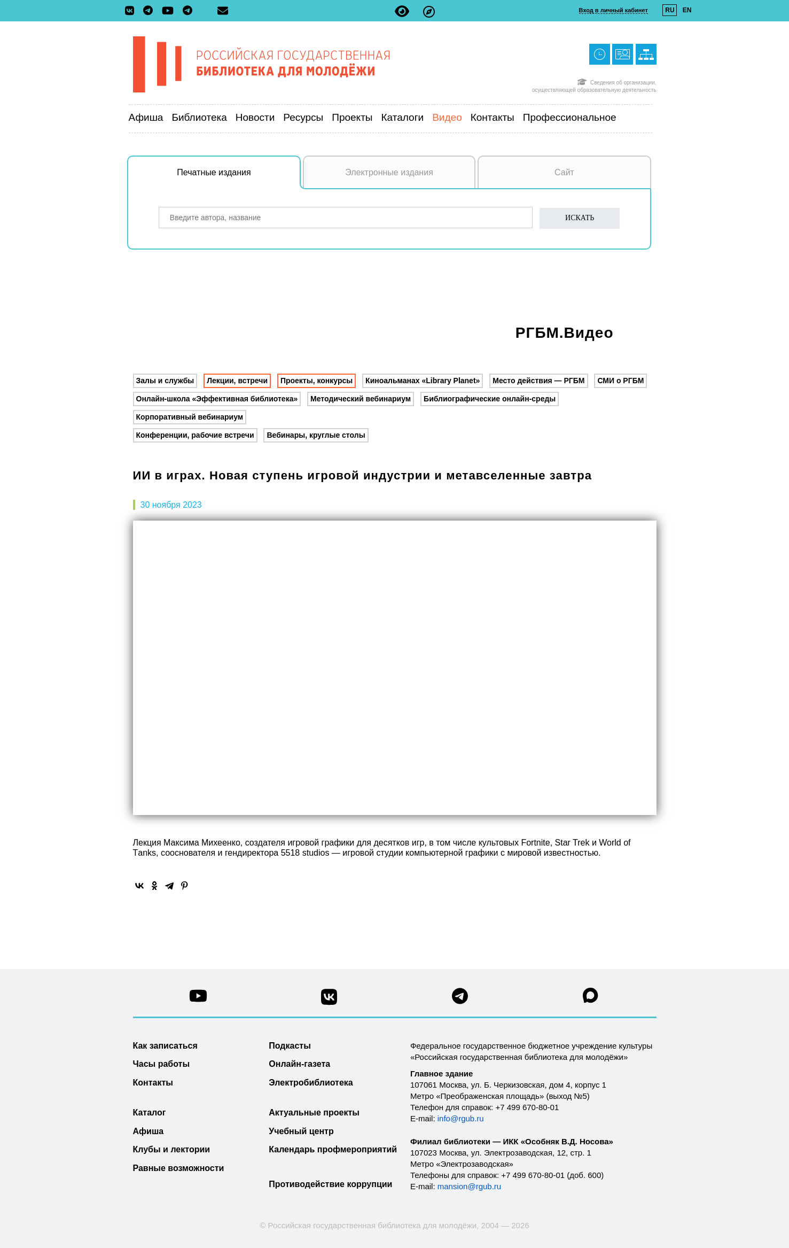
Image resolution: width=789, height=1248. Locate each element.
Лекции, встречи (237, 380)
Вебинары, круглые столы (316, 435)
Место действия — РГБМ (538, 380)
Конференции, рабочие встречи (195, 435)
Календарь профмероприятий (333, 1149)
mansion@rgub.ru (469, 1186)
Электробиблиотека (311, 1082)
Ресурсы (303, 117)
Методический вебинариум (360, 398)
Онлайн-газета (299, 1063)
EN (687, 10)
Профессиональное (569, 117)
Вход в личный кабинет (613, 10)
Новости (255, 117)
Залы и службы (165, 380)
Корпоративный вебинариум (190, 417)
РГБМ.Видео (564, 332)
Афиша (146, 117)
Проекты (352, 117)
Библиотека (198, 117)
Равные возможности (178, 1168)
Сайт (564, 172)
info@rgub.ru (461, 1118)
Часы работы (161, 1063)
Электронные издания (389, 172)
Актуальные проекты (314, 1112)
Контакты (492, 117)
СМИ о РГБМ (620, 380)
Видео (447, 117)
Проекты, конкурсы (316, 380)
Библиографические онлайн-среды (490, 398)
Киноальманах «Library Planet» (422, 380)
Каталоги (402, 117)
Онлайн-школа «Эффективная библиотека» (217, 398)
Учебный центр (301, 1131)
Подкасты (290, 1045)
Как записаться (165, 1045)
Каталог (149, 1112)
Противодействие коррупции (330, 1184)
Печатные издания (239, 178)
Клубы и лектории (171, 1149)
